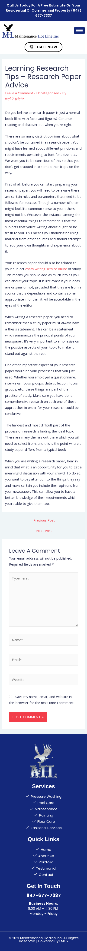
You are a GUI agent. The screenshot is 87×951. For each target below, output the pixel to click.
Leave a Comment (19, 93)
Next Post (44, 530)
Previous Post (44, 520)
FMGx (63, 940)
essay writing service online (46, 268)
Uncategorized (47, 93)
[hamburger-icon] (79, 30)
